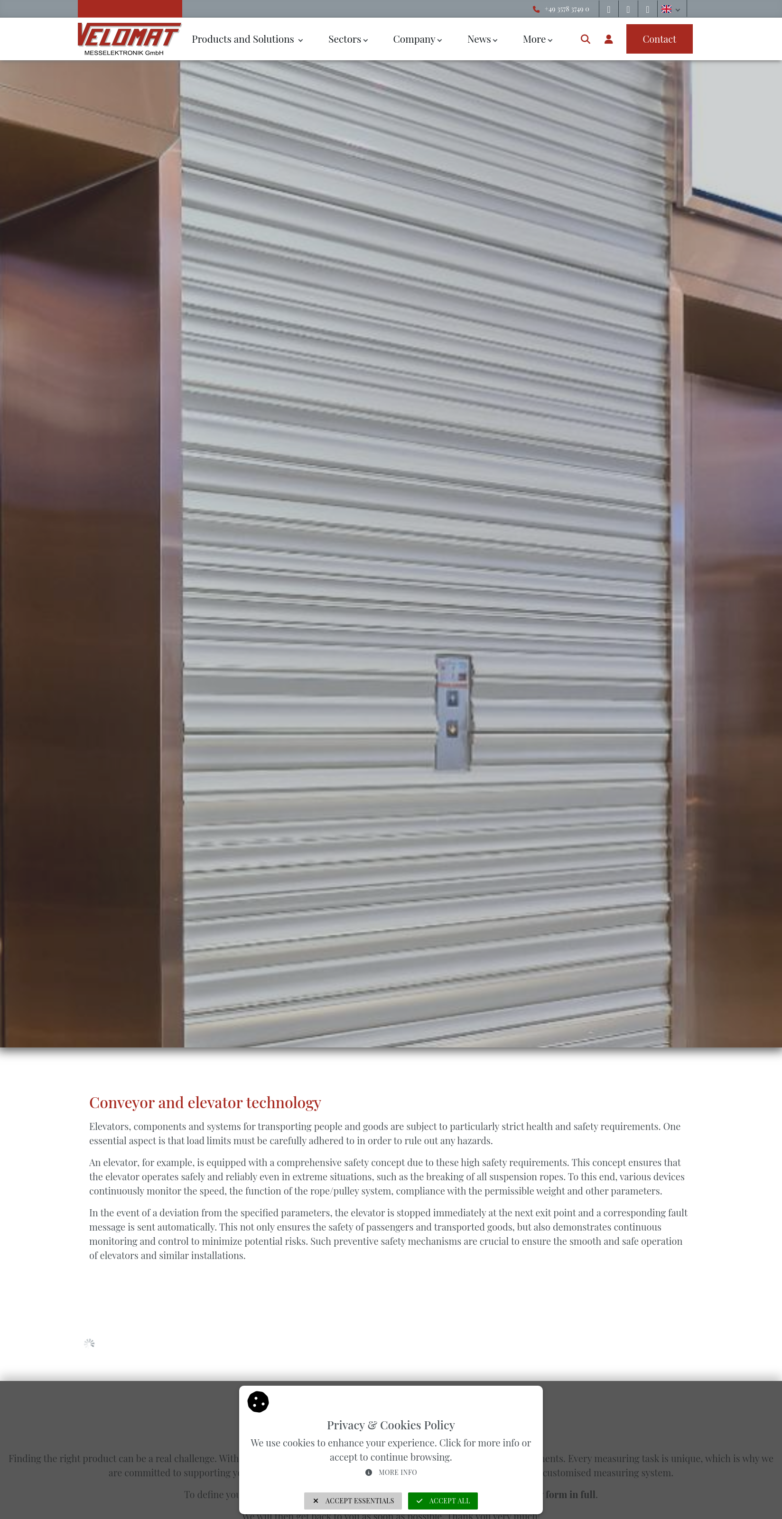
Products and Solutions (244, 38)
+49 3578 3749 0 (567, 8)
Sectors (344, 38)
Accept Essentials (353, 1500)
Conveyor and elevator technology (205, 1102)
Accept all (443, 1500)
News (479, 38)
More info (391, 1472)
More (534, 38)
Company (414, 38)
